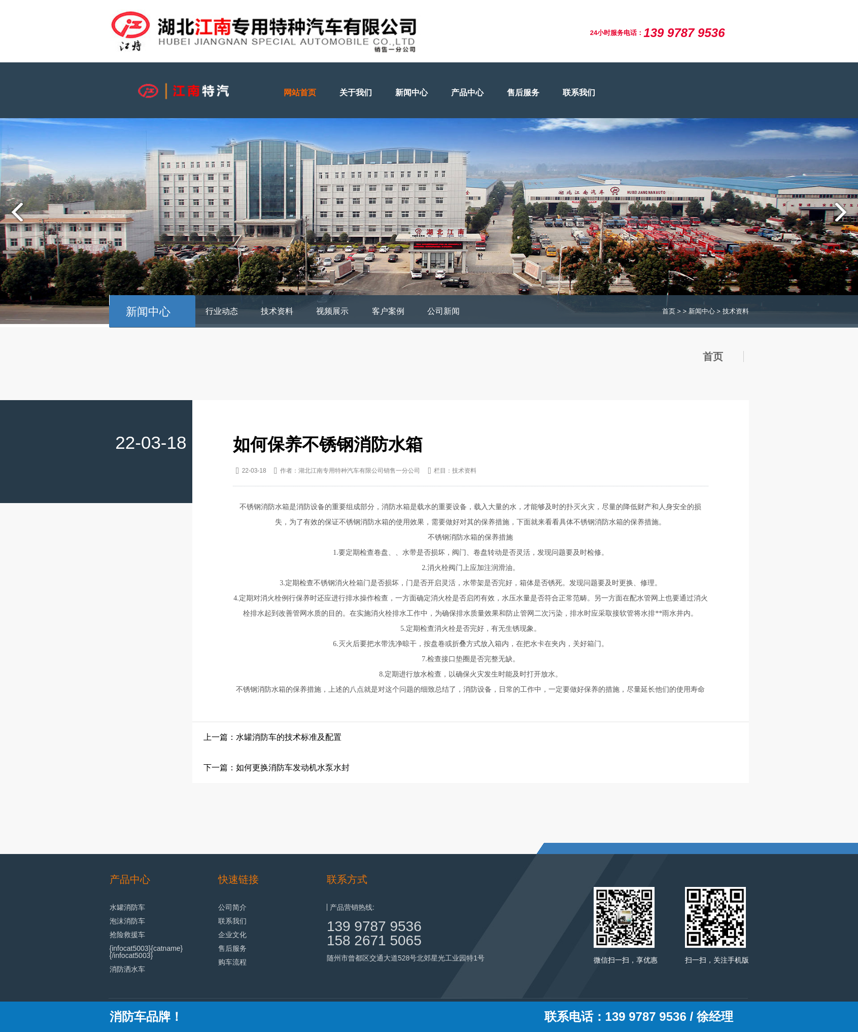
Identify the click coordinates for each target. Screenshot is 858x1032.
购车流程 (232, 962)
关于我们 (355, 92)
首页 (668, 311)
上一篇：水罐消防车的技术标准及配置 (272, 737)
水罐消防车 (127, 907)
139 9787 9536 (374, 926)
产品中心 (467, 92)
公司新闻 (443, 311)
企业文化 (232, 935)
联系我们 (579, 92)
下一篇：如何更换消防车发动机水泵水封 (276, 767)
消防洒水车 (127, 969)
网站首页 (300, 92)
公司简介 (232, 907)
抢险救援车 (127, 935)
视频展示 (332, 311)
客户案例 (388, 311)
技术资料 (277, 311)
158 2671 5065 (374, 940)
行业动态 (221, 311)
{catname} (167, 948)
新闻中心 (411, 92)
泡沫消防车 (127, 921)
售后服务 (523, 92)
